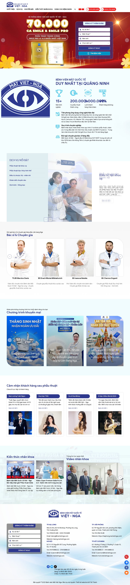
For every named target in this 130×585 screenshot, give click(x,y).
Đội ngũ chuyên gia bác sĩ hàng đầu (75, 136)
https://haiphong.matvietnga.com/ (110, 536)
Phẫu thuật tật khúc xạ (18, 171)
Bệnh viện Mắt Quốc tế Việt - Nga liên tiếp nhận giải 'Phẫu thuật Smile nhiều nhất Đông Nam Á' (20, 483)
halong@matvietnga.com (59, 536)
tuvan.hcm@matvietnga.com (106, 553)
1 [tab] (62, 65)
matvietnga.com (58, 556)
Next (127, 40)
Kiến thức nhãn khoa (44, 9)
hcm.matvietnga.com (105, 556)
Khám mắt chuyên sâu (18, 185)
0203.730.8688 (108, 9)
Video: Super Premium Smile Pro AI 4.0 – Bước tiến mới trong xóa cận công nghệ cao (49, 483)
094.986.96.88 (99, 533)
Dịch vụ (20, 9)
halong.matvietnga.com (61, 539)
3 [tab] (66, 65)
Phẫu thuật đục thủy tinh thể (20, 175)
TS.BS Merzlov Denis (20, 278)
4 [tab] (67, 65)
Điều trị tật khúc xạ (19, 166)
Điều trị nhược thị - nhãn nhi (20, 180)
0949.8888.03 (65, 550)
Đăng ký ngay (94, 48)
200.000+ (79, 101)
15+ (59, 101)
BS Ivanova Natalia (79, 278)
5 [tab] (69, 65)
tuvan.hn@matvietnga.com (60, 553)
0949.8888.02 (54, 550)
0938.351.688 (53, 533)
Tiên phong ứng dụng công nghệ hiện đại (77, 113)
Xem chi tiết (106, 200)
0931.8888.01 (99, 550)
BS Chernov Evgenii (109, 278)
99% (103, 101)
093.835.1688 (92, 9)
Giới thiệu (11, 9)
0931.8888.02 (109, 550)
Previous (3, 40)
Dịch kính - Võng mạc (17, 190)
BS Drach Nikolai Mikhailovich (50, 278)
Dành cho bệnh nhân (63, 9)
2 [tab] (64, 65)
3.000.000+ (95, 101)
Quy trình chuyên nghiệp (71, 125)
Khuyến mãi (28, 9)
